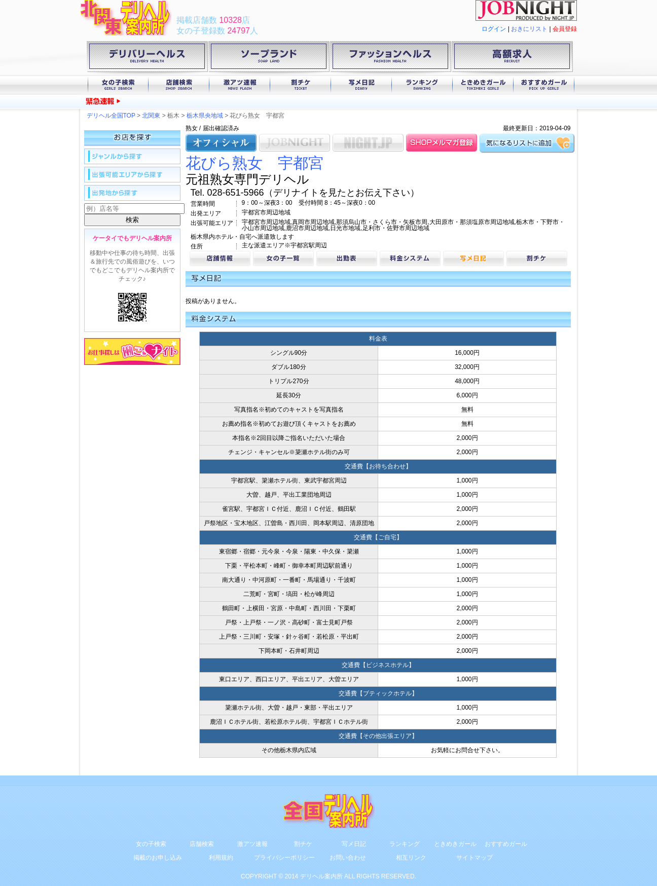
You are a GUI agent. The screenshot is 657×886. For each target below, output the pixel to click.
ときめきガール (483, 85)
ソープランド (269, 58)
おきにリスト (529, 28)
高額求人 (512, 58)
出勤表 (346, 258)
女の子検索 (118, 85)
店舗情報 (220, 258)
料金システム (410, 258)
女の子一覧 (283, 258)
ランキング (422, 85)
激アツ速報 (239, 85)
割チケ (300, 85)
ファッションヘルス (390, 58)
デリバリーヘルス (147, 58)
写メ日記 (361, 85)
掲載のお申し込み (157, 857)
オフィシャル (221, 143)
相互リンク (411, 857)
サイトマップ (474, 857)
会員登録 (565, 28)
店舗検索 (179, 85)
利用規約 (221, 857)
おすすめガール (544, 85)
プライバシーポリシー (284, 857)
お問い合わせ (348, 857)
